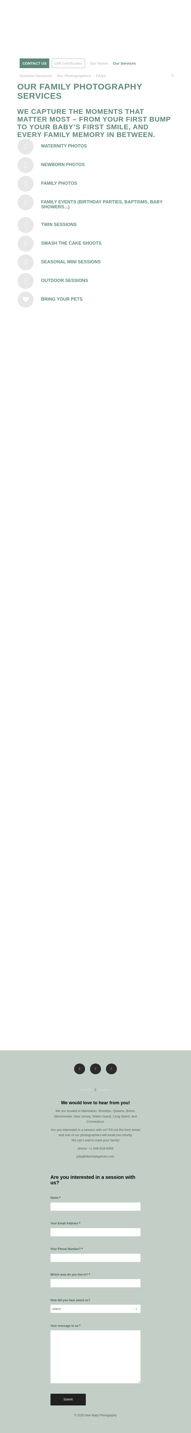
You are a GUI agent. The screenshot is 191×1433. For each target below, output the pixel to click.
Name (55, 1198)
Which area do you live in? (70, 1274)
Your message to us (65, 1326)
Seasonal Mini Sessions (71, 261)
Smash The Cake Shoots (71, 243)
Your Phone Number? (66, 1249)
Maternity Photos (64, 145)
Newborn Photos (63, 164)
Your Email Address (65, 1223)
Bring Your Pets (62, 299)
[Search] (171, 76)
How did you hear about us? (70, 1300)
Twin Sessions (59, 224)
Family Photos (59, 183)
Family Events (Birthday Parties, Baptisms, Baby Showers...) (101, 204)
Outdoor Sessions (64, 280)
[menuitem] (34, 63)
